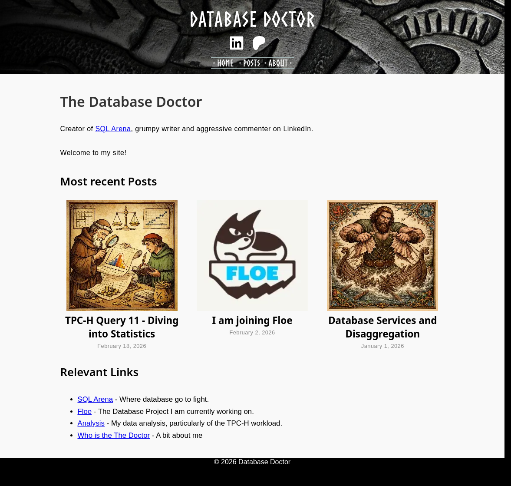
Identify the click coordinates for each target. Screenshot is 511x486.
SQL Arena (113, 128)
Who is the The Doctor (114, 435)
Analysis (91, 423)
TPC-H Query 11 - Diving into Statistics (121, 327)
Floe (85, 411)
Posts (251, 63)
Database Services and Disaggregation (382, 327)
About (278, 63)
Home (225, 63)
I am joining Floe (252, 320)
